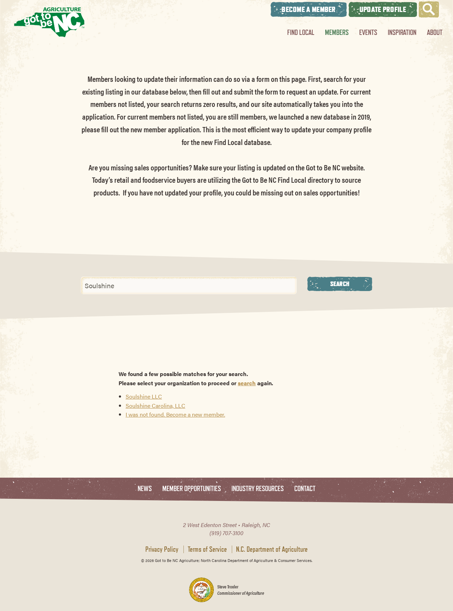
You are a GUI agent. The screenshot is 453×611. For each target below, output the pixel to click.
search (247, 383)
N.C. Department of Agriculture (272, 549)
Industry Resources (257, 488)
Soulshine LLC (144, 396)
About (434, 32)
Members (337, 32)
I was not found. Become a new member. (175, 414)
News (145, 488)
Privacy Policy (162, 549)
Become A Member (309, 9)
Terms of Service (207, 549)
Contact (304, 488)
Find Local (300, 32)
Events (368, 32)
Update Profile (383, 9)
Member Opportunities (191, 488)
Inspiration (402, 32)
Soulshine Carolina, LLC (155, 405)
